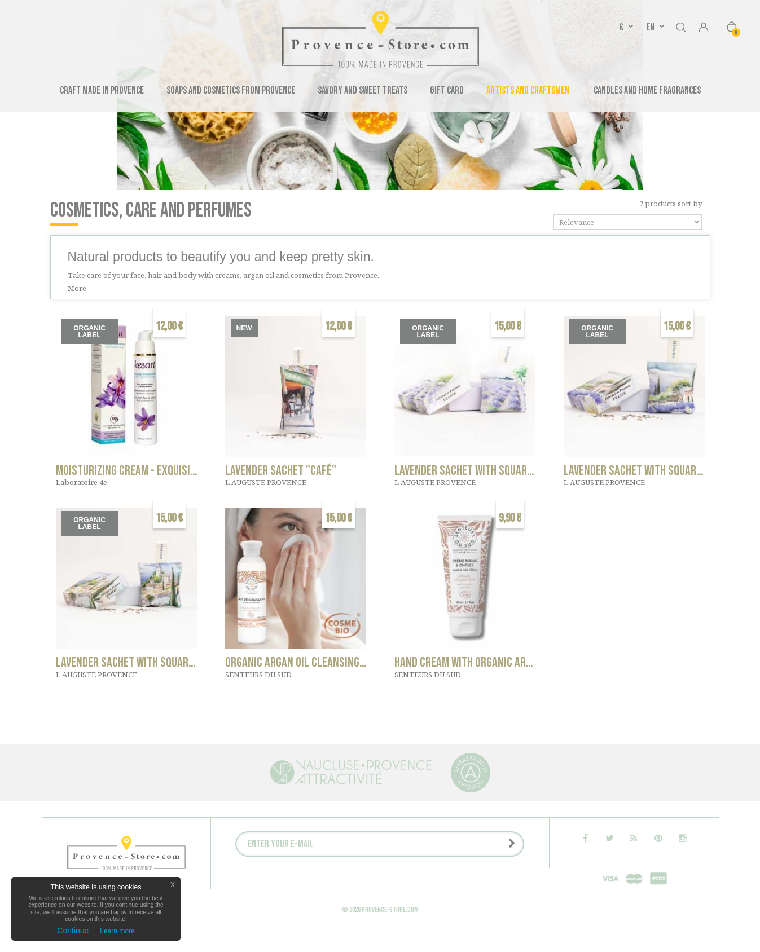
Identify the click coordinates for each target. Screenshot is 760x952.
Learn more (117, 931)
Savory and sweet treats (362, 90)
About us (390, 889)
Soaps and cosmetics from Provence (230, 90)
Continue (73, 930)
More (77, 288)
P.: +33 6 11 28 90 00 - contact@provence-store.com (360, 910)
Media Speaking (442, 889)
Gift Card (447, 90)
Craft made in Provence (102, 90)
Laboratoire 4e (81, 482)
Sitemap (470, 910)
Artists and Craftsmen (527, 90)
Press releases (505, 889)
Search (681, 25)
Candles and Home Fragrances (647, 90)
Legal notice (328, 899)
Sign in (703, 28)
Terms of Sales (427, 899)
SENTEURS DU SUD (258, 674)
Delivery (375, 899)
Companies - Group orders (320, 889)
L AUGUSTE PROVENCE (265, 482)
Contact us (247, 889)
